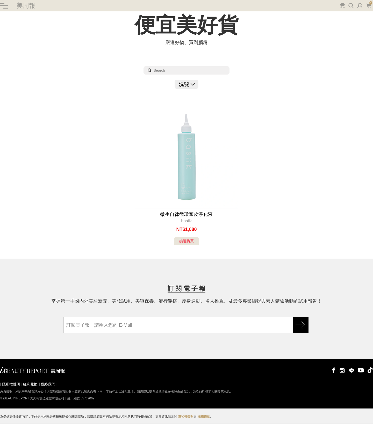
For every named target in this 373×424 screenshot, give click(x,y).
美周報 (26, 5)
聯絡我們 (48, 384)
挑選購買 (186, 241)
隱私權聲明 (11, 384)
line (351, 370)
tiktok (370, 370)
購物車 (368, 5)
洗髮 (186, 84)
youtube (361, 370)
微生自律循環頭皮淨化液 (186, 214)
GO (301, 325)
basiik (186, 221)
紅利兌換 (30, 384)
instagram (342, 370)
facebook (333, 370)
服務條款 (204, 416)
